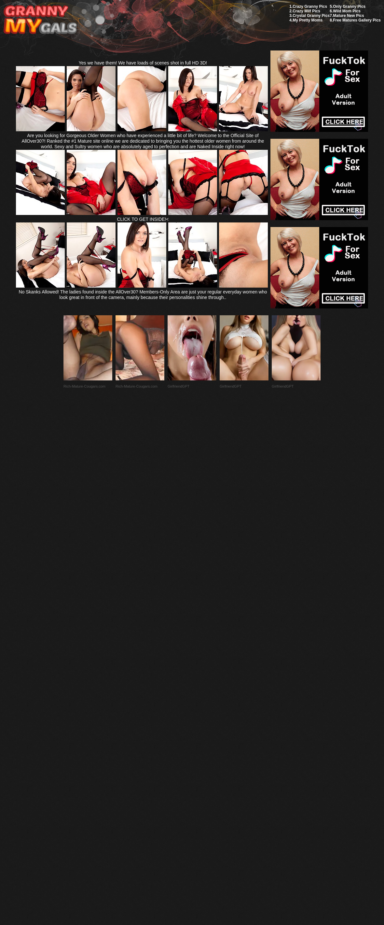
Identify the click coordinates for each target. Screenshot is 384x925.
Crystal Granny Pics (311, 15)
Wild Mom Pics (347, 11)
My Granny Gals (40, 20)
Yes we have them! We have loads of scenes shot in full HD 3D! (143, 62)
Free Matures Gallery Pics (357, 20)
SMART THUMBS (203, 771)
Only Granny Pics (349, 6)
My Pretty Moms (307, 20)
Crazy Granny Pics (310, 6)
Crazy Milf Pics (306, 11)
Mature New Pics (348, 15)
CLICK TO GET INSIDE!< (143, 219)
